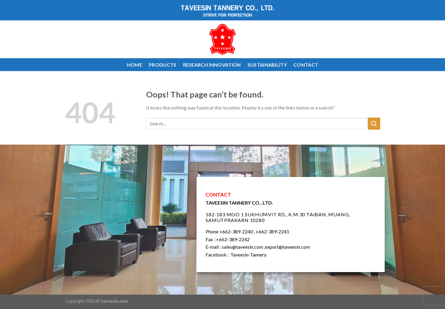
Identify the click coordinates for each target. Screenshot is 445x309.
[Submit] (374, 123)
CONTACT (305, 65)
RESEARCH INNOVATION (212, 65)
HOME (134, 65)
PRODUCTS (162, 65)
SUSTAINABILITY (267, 65)
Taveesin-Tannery (248, 254)
